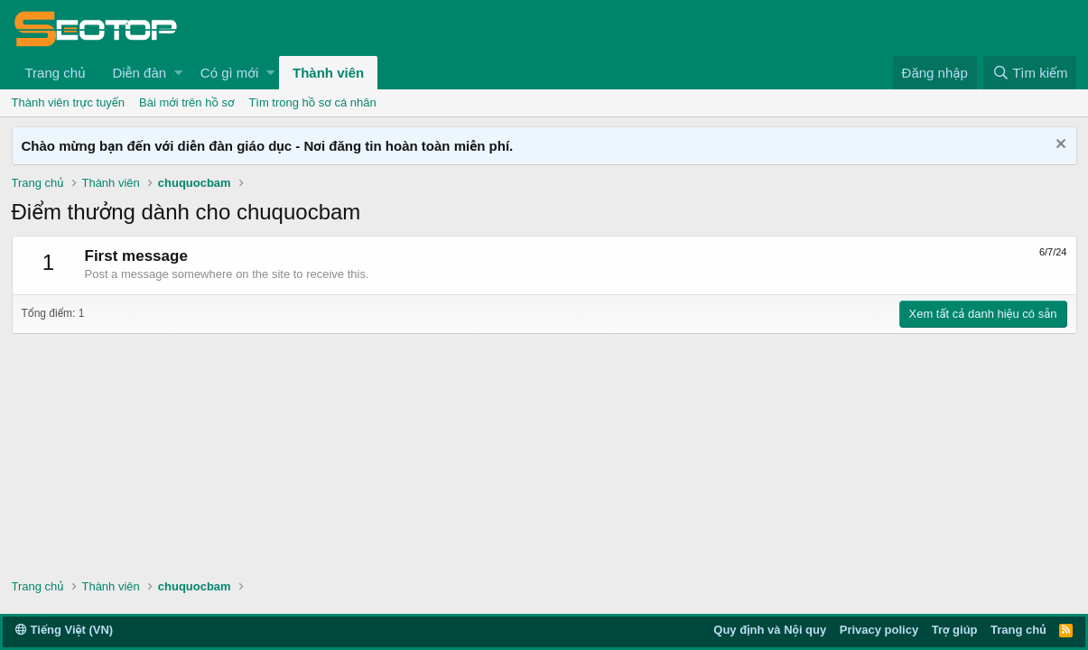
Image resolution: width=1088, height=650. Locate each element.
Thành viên (328, 72)
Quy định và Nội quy (769, 629)
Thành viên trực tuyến (69, 102)
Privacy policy (879, 629)
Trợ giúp (955, 629)
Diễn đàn (139, 72)
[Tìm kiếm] (1029, 72)
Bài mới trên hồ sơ (186, 102)
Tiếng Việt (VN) (64, 629)
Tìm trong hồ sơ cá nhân (312, 102)
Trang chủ (55, 72)
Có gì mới (229, 72)
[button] (178, 72)
